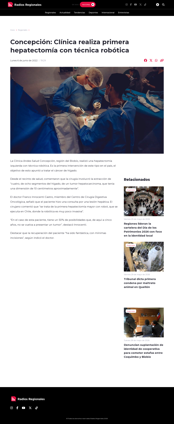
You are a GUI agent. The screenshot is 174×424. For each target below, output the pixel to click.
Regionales (50, 12)
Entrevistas (123, 12)
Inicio (12, 30)
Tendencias (79, 12)
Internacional (108, 12)
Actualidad (65, 12)
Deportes (93, 12)
